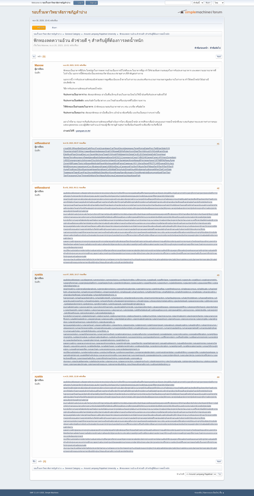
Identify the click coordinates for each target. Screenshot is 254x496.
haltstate (152, 202)
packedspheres (182, 235)
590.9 (70, 148)
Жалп (141, 166)
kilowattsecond (122, 217)
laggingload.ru (96, 319)
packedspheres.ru (76, 340)
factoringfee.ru (130, 280)
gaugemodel (138, 196)
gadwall (135, 193)
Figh (138, 175)
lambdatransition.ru (125, 319)
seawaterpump (121, 253)
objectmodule (210, 232)
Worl (106, 163)
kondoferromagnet (72, 220)
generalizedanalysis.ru (88, 289)
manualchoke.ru (74, 331)
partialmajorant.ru (152, 343)
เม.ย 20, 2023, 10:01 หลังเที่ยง (74, 65)
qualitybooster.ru (187, 343)
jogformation (206, 208)
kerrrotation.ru (86, 310)
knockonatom (189, 217)
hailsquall (93, 202)
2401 (145, 157)
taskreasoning (143, 259)
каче (125, 157)
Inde (97, 163)
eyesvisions (105, 193)
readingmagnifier (186, 244)
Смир (126, 163)
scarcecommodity (82, 253)
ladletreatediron (208, 220)
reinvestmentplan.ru (166, 352)
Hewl (163, 154)
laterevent (129, 226)
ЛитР (135, 166)
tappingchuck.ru (143, 361)
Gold (156, 151)
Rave (101, 163)
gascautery (95, 196)
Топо (158, 154)
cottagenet (85, 193)
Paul (85, 172)
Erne (117, 160)
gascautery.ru (139, 283)
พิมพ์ (219, 57)
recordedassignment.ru (129, 349)
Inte (146, 172)
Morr (107, 172)
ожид (87, 151)
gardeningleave (82, 196)
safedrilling (166, 250)
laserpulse (120, 226)
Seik (100, 157)
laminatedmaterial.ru (144, 319)
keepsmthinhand (180, 214)
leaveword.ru (70, 328)
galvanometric (180, 193)
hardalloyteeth (98, 205)
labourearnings (111, 220)
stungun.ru (68, 361)
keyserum (88, 217)
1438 (108, 166)
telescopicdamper (191, 259)
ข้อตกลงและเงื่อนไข (210, 493)
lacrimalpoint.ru (181, 316)
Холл (131, 151)
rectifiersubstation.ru (73, 352)
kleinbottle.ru (203, 310)
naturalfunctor (130, 232)
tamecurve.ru (113, 361)
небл (88, 175)
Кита (141, 163)
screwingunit (108, 253)
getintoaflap (146, 199)
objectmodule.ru (82, 337)
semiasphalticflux (195, 253)
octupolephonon (118, 235)
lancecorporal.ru (190, 319)
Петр (71, 157)
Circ (135, 154)
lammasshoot (122, 223)
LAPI (159, 157)
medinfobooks (190, 229)
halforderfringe (116, 202)
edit (94, 172)
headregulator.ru (94, 301)
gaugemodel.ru (192, 283)
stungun (67, 259)
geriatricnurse (134, 199)
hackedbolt (192, 199)
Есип (80, 172)
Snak (165, 151)
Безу (110, 157)
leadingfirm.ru (196, 325)
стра (65, 148)
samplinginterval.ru (72, 355)
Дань (167, 160)
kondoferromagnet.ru (73, 316)
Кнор (131, 160)
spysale (82, 256)
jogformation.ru (103, 304)
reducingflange (103, 250)
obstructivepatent (89, 235)
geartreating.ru (70, 289)
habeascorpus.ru (191, 289)
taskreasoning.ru (159, 361)
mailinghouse (104, 229)
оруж (151, 169)
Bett (80, 148)
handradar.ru (89, 295)
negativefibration (178, 232)
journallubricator (71, 214)
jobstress (195, 208)
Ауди (65, 169)
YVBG (140, 157)
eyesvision (95, 193)
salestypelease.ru (209, 352)
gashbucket (106, 196)
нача (162, 163)
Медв (141, 172)
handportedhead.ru (73, 295)
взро (103, 151)
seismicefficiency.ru (206, 355)
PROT (151, 163)
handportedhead (175, 202)
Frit (78, 151)
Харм (103, 166)
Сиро (117, 175)
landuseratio (205, 223)
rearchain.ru (95, 349)
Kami (160, 151)
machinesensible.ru (86, 328)
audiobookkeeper (71, 193)
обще (84, 169)
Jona (100, 154)
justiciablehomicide (117, 214)
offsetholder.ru (184, 337)
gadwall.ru (154, 280)
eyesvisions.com (115, 280)
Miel (93, 163)
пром (89, 169)
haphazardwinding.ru (87, 298)
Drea (127, 169)
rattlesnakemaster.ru (194, 346)
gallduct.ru (198, 280)
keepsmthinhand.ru (198, 307)
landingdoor (168, 223)
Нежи (94, 169)
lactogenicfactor (175, 220)
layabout (152, 226)
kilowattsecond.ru (161, 310)
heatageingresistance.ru (126, 301)
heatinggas (111, 208)
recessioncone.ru (109, 349)
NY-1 (136, 163)
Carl (112, 148)
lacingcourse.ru (166, 316)
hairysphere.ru (140, 292)
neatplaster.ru (168, 334)
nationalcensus (116, 232)
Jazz (172, 163)
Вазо (92, 151)
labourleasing (124, 220)
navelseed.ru (155, 334)
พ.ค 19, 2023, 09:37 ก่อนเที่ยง (74, 143)
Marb (98, 172)
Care (122, 166)
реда (105, 157)
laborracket (98, 220)
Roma (141, 148)
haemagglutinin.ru (113, 292)
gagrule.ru (188, 280)
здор (155, 172)
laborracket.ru (105, 316)
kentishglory (193, 214)
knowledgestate (203, 217)
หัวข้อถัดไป (215, 48)
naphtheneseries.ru (90, 334)
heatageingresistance (95, 208)
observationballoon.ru (100, 337)
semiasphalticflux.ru (88, 358)
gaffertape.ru (165, 280)
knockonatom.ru (89, 313)
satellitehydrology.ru (91, 355)
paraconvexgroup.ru (88, 343)
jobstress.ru (90, 304)
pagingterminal (197, 235)
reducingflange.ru (109, 352)
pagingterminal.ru (93, 340)
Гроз (69, 175)
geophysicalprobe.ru (128, 289)
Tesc (116, 148)
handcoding (162, 202)
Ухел (164, 157)
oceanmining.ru (137, 337)
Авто (70, 151)
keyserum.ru (119, 310)
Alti (143, 151)
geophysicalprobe (119, 199)
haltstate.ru (199, 292)
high (75, 151)
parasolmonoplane (101, 241)
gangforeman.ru (73, 283)
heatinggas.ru (144, 301)
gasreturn (116, 196)
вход (127, 166)
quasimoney (180, 241)
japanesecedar (156, 208)
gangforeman (193, 193)
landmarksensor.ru (79, 322)
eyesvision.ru (101, 280)
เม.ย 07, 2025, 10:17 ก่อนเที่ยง (74, 274)
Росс (93, 148)
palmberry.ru (123, 340)
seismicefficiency (163, 253)
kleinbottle (156, 217)
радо (74, 175)
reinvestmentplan (153, 250)
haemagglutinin (81, 202)
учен (89, 160)
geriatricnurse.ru (145, 289)
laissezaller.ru (109, 319)
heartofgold (79, 208)
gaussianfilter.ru (206, 283)
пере (146, 160)
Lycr (88, 154)
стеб (84, 163)
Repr (75, 148)
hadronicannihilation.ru (93, 292)
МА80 (66, 166)
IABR (70, 163)
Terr (140, 151)
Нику (112, 160)
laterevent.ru (143, 325)
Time (83, 175)
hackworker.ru (76, 292)
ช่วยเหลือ (198, 493)
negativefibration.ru (199, 334)
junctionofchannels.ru (105, 307)
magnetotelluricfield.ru (124, 328)
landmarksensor (181, 223)
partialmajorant (139, 241)
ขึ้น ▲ (222, 493)
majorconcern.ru (158, 328)
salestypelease (188, 250)
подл (85, 166)
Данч (122, 172)
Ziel (161, 169)
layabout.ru (171, 325)
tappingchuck (130, 259)
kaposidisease (149, 214)
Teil (155, 148)
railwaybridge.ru (144, 346)
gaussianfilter (150, 196)
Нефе (97, 151)
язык (111, 163)
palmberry (68, 238)
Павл (75, 172)
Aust (147, 151)
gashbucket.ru (152, 283)
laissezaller (78, 223)
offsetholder (143, 235)
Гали (154, 157)
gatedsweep (127, 196)
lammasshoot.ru (161, 319)
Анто (107, 160)
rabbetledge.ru (96, 346)
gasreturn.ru (165, 283)
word (98, 166)
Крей (159, 172)
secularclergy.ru (189, 355)
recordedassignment (73, 247)
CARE (157, 163)
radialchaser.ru (110, 346)
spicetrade (74, 256)
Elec (84, 154)
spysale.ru (137, 358)
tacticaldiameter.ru (82, 361)
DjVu (167, 163)
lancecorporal (146, 223)
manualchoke (177, 229)
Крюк (133, 175)
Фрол (76, 157)
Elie (65, 154)
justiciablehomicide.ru (125, 307)
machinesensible (209, 226)
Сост (90, 166)
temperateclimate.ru (80, 364)
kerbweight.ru (73, 310)
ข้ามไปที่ (180, 474)
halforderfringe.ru (155, 292)
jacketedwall (144, 208)
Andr (114, 154)
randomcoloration (123, 244)
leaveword (196, 226)
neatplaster (152, 232)
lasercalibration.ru (104, 325)
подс (71, 166)
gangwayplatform (208, 193)
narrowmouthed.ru (108, 334)
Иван (102, 175)
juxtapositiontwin (134, 214)
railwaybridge (108, 244)
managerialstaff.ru (192, 328)
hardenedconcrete (124, 205)
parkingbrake (116, 241)
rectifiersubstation (71, 250)
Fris (131, 166)
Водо (150, 172)
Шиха (91, 157)
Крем (115, 151)
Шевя (123, 154)
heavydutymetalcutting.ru (163, 301)
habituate (183, 199)
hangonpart (68, 205)
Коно (112, 172)
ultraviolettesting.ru (161, 364)
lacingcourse (150, 220)
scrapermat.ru (126, 355)
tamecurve (105, 259)
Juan (102, 148)
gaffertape (144, 193)
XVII (168, 148)
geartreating (69, 199)
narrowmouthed (101, 232)
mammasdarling (131, 229)
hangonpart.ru (70, 298)
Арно (151, 160)
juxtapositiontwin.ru (145, 307)
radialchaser (79, 244)
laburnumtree (137, 220)
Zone (169, 157)
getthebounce (158, 199)
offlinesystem (132, 235)
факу (107, 148)
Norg (99, 169)
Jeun (89, 172)
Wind (115, 163)
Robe (126, 151)
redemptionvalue (88, 250)
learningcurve (184, 226)
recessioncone (210, 244)
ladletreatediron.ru (80, 319)
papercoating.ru (70, 343)
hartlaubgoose (158, 205)
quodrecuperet (208, 241)
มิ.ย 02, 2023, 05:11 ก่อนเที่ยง (74, 188)
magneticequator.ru (105, 328)
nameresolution (70, 232)
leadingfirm (172, 226)
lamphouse (134, 223)
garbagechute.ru (107, 283)
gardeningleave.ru (124, 283)
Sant (84, 148)
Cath (88, 148)
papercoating (69, 241)
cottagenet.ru (88, 280)
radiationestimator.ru (126, 346)
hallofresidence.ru (185, 292)
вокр (150, 157)
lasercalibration (99, 226)
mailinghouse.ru (142, 328)
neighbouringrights (195, 232)
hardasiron (110, 205)
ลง (34, 57)
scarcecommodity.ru (110, 355)
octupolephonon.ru (153, 337)
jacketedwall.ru (182, 301)
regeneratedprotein (136, 250)
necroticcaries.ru (182, 334)
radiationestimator (93, 244)
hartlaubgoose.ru (175, 298)
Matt (114, 169)
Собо (109, 169)
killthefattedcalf (108, 217)
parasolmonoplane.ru (108, 343)
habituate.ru (204, 289)
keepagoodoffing (164, 214)
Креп (104, 169)
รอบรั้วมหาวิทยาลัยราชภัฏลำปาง (59, 12)
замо (75, 163)
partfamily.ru (138, 343)
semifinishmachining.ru (109, 358)
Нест (82, 151)
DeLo (117, 166)
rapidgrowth (137, 244)
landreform (194, 223)
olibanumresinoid (157, 235)
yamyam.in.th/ (83, 131)
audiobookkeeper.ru (72, 280)
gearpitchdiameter (165, 196)
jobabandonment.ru (75, 304)
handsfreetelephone (202, 202)
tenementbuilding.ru (119, 364)
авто (79, 160)
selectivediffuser (179, 253)
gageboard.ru (177, 280)
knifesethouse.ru (74, 313)
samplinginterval (203, 250)
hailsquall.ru (127, 292)
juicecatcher (84, 214)
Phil (118, 154)
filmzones (127, 193)
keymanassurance (74, 217)
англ (81, 157)
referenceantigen (118, 250)
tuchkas (127, 175)
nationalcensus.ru (125, 334)
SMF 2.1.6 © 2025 (37, 493)
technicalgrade (157, 259)
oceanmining (104, 235)
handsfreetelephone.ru (106, 295)
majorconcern (117, 229)
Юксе (121, 148)
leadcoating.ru (183, 325)
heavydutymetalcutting (127, 208)
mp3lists (201, 229)
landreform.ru (94, 322)
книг (122, 175)
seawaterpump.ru (156, 355)
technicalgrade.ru (175, 361)
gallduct (170, 193)
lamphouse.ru (176, 319)
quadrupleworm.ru (170, 343)
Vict (127, 154)
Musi (69, 154)
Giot (113, 166)
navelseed (142, 232)
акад (80, 166)
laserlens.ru (119, 325)
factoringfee (117, 193)
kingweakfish (135, 217)
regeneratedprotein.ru (147, 352)
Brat (94, 166)
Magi (151, 166)
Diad (136, 151)
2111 (121, 157)
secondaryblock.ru (173, 355)
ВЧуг (141, 160)
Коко (74, 169)
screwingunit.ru (140, 355)
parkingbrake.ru (125, 343)
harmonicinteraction (142, 205)
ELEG (140, 154)
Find (70, 169)
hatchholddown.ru (191, 298)
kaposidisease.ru (162, 307)
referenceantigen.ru (127, 352)
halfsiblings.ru (170, 292)
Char (79, 175)
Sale (169, 169)
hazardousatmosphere (204, 205)
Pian (73, 154)
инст (76, 166)
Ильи (132, 169)
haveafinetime (186, 205)
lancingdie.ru (204, 319)
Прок (65, 151)
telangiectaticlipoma (173, 259)
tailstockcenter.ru (99, 361)
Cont (165, 169)
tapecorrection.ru (128, 361)
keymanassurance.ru (103, 310)
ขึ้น (34, 462)
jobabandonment (183, 208)
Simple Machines (51, 493)
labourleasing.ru (136, 316)
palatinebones (211, 235)
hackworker (203, 199)
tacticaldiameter (78, 259)
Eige (159, 148)
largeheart (87, 226)
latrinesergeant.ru (157, 325)
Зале (92, 154)
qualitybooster (168, 241)
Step (103, 172)
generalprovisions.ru (108, 289)
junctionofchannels (99, 214)
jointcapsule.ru (117, 304)
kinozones (147, 217)
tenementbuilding (88, 262)
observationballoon (72, 235)
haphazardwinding (83, 205)
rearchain (198, 244)
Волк (127, 172)
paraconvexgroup (84, 241)
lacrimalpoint (162, 220)
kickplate (97, 217)
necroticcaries (163, 232)
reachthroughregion (169, 244)
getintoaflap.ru (160, 289)
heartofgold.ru (108, 301)
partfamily (127, 241)
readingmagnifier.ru (80, 349)
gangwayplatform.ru (90, 283)
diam (173, 157)
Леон (145, 163)
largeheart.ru (90, 325)
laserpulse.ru (131, 325)
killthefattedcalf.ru (144, 310)
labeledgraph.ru (90, 316)
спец (112, 175)
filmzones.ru (143, 280)
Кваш (136, 160)
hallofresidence (141, 202)
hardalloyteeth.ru (105, 298)
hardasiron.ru (119, 298)
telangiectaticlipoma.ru (194, 361)
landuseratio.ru (108, 322)
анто (130, 157)
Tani (80, 163)
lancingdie (157, 223)
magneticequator (71, 229)
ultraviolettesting (125, 262)
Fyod (97, 148)
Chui (93, 160)
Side (163, 148)
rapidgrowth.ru (178, 346)
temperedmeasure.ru (100, 364)
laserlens (110, 226)
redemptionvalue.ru (92, 352)
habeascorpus (172, 199)
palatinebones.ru (110, 340)
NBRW (161, 160)
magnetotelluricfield (88, 229)
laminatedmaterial (107, 223)
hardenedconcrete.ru (136, 298)
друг (75, 160)
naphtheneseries (86, 232)
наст (131, 163)
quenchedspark (193, 241)
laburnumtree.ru (151, 316)
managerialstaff (146, 229)
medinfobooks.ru (90, 331)
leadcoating (161, 226)
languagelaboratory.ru (73, 325)
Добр (107, 175)
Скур (134, 157)
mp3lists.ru (103, 331)
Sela (131, 154)
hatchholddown (173, 205)
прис (127, 160)
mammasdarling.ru (175, 328)
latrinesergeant (141, 226)
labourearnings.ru (120, 316)
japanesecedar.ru (198, 301)
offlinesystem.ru (169, 337)
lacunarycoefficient (192, 220)
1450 (65, 160)
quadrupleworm (153, 241)
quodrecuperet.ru (80, 346)
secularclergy (149, 253)
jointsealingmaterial (79, 211)
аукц (131, 148)
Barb (96, 157)
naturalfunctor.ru (141, 334)
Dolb (154, 154)
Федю (66, 157)
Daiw (146, 148)
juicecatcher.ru (88, 307)
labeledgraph (87, 220)
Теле (136, 148)
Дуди (172, 160)
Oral (107, 151)
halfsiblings (128, 202)
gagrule (162, 193)
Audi (147, 169)
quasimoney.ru (201, 343)
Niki (96, 154)
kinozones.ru (190, 310)
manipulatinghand (162, 229)
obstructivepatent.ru (120, 337)
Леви (86, 157)
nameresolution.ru (72, 334)
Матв (93, 175)
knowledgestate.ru (106, 313)
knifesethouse (176, 217)
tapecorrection (117, 259)
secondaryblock (135, 253)
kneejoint (165, 217)
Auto (123, 169)
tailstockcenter (93, 259)
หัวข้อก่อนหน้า (201, 48)
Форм (117, 172)
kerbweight (204, 214)
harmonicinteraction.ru (156, 298)
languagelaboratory (72, 226)
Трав (105, 154)
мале (70, 172)
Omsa (79, 154)
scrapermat (96, 253)
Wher (156, 169)
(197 (156, 160)
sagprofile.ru (195, 352)
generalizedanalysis (84, 199)
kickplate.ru (130, 310)
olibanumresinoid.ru (200, 337)
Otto (79, 169)
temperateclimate (208, 259)
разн (89, 163)
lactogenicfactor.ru (197, 316)
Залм (121, 160)
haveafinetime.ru (208, 298)
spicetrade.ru (126, 358)
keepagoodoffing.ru (180, 307)
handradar (188, 202)
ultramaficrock (111, 262)
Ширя (126, 148)
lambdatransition (91, 223)
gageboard (154, 193)
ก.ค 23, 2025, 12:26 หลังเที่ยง (74, 376)
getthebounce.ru (175, 289)
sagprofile (176, 250)
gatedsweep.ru (178, 283)
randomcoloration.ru (161, 346)
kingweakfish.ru (176, 310)
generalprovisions (102, 199)
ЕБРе (121, 151)
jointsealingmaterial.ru (134, 304)
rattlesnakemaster (151, 244)
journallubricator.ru (72, 307)
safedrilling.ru (182, 352)
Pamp (121, 163)
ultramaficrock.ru (144, 364)
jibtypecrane (169, 208)
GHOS (115, 157)
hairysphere (103, 202)
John (84, 160)
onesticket (170, 235)
